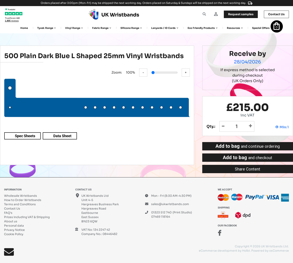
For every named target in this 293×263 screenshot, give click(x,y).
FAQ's (8, 213)
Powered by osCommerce (270, 250)
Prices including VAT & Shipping (27, 217)
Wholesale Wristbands (20, 196)
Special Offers (261, 27)
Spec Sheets (25, 136)
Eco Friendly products (201, 27)
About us (10, 221)
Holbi (246, 250)
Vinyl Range (72, 27)
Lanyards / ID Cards (163, 27)
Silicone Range (129, 27)
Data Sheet (62, 136)
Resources (233, 27)
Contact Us (12, 208)
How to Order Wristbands (22, 200)
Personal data (14, 225)
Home (24, 27)
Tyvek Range (45, 27)
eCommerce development (218, 250)
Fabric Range (100, 27)
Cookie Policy (13, 234)
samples (241, 14)
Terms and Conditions (20, 204)
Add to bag (247, 146)
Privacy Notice (14, 230)
